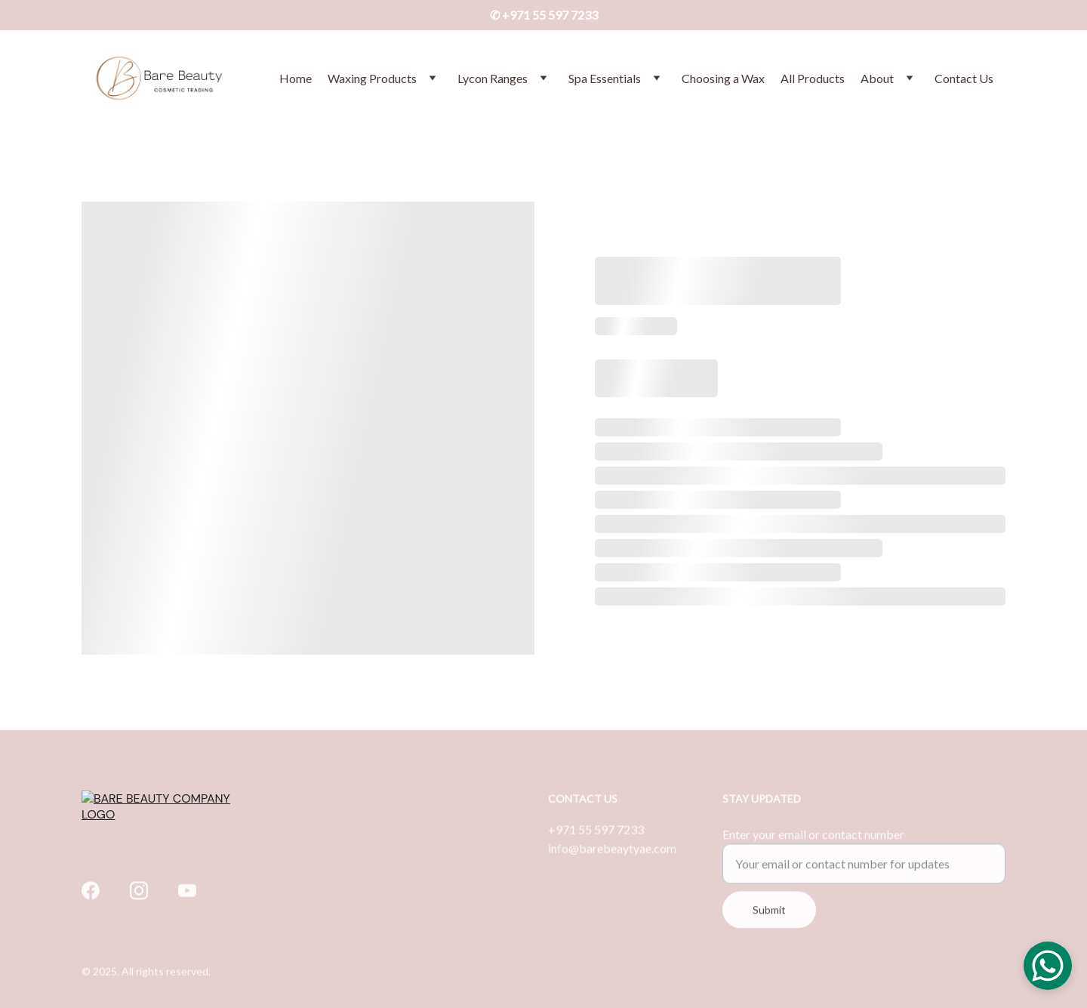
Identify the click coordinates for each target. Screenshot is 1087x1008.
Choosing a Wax (723, 78)
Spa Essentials (604, 78)
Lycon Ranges (492, 78)
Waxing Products (372, 78)
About (877, 78)
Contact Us (964, 78)
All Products (813, 78)
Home (295, 78)
